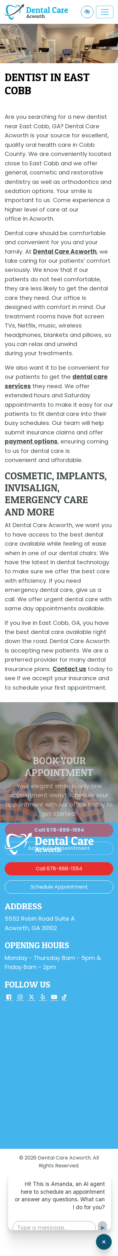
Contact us (69, 669)
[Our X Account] (31, 997)
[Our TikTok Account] (64, 997)
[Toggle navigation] (104, 12)
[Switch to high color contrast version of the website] (87, 12)
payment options (31, 441)
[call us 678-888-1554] (59, 868)
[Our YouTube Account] (54, 997)
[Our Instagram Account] (20, 997)
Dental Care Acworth (65, 252)
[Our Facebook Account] (9, 997)
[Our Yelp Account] (43, 997)
